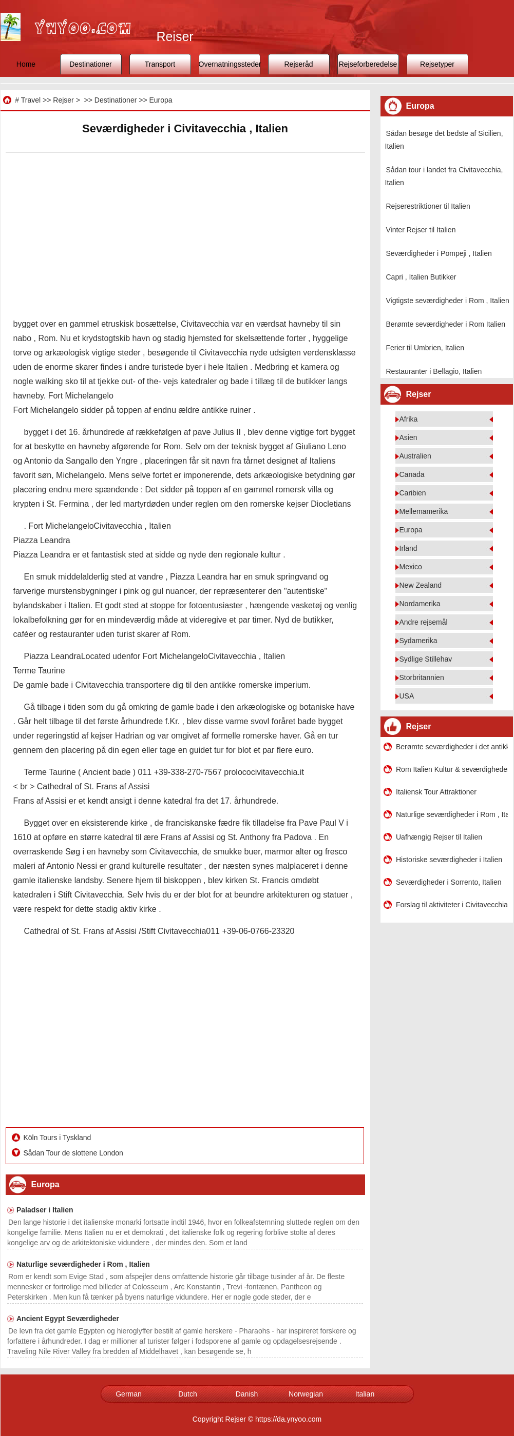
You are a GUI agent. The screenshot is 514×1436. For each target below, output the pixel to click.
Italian (364, 1394)
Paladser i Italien (44, 1210)
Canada (412, 474)
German (129, 1394)
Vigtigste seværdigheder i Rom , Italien (447, 300)
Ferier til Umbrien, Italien (425, 348)
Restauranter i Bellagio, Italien (434, 371)
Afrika (408, 419)
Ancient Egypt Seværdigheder (67, 1318)
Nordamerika (420, 604)
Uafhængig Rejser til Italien (439, 837)
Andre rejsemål (423, 622)
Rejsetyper (437, 64)
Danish (247, 1394)
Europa (160, 100)
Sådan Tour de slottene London (74, 1153)
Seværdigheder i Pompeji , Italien (439, 253)
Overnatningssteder (229, 64)
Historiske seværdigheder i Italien (449, 859)
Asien (408, 437)
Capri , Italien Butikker (421, 277)
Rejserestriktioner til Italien (428, 206)
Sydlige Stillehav (425, 659)
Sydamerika (418, 640)
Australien (415, 456)
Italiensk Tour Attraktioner (436, 792)
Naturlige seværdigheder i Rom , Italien (83, 1264)
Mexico (410, 567)
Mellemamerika (423, 511)
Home (25, 64)
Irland (408, 548)
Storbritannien (421, 677)
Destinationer (90, 64)
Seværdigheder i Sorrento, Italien (448, 882)
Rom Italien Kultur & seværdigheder (452, 769)
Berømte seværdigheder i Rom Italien (446, 324)
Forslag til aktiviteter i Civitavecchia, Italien (452, 905)
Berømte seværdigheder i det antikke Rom (452, 747)
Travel (31, 100)
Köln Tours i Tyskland (58, 1137)
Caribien (412, 493)
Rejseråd (298, 64)
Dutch (187, 1394)
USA (406, 696)
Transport (160, 64)
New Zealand (420, 585)
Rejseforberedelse (368, 64)
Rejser (63, 100)
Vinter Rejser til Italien (421, 230)
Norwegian (306, 1394)
